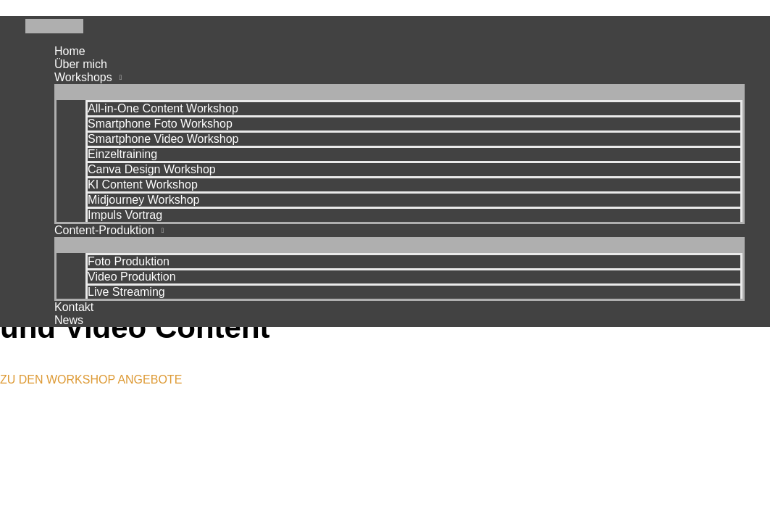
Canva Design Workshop (152, 169)
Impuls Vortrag (125, 215)
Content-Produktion (104, 230)
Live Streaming (126, 292)
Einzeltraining (122, 154)
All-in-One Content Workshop (163, 108)
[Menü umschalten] (399, 91)
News (68, 320)
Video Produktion (132, 276)
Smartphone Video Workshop (163, 139)
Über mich (80, 64)
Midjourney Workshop (143, 200)
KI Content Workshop (143, 184)
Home (69, 51)
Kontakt (73, 307)
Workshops (83, 77)
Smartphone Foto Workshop (160, 123)
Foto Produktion (129, 261)
